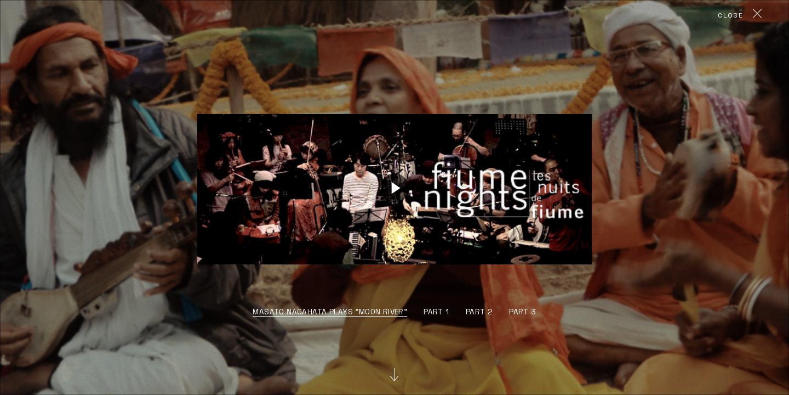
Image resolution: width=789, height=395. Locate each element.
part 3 (522, 312)
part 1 (436, 312)
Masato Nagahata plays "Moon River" (330, 312)
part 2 (479, 312)
